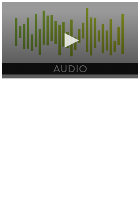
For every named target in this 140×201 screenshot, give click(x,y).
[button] (70, 40)
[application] (70, 40)
